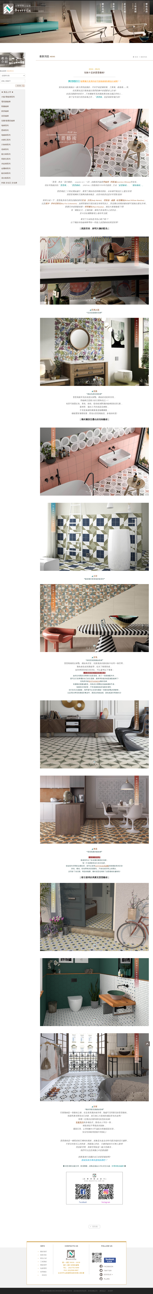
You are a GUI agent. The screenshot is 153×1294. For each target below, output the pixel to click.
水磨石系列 (12, 140)
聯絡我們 (43, 1265)
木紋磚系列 (12, 163)
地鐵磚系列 (12, 135)
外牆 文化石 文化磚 (9, 183)
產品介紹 (43, 1258)
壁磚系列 (12, 130)
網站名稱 (17, 9)
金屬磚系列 (12, 168)
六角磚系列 (12, 144)
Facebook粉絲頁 (110, 1260)
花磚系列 (12, 149)
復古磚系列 (12, 154)
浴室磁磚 (5, 116)
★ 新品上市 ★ (7, 92)
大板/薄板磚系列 (8, 97)
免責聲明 (43, 1268)
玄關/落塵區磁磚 (8, 121)
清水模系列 (12, 178)
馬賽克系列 (12, 159)
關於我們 (43, 1251)
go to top (150, 1032)
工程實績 (43, 1261)
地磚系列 (12, 125)
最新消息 (43, 1255)
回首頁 (44, 1275)
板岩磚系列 (12, 173)
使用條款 (43, 1272)
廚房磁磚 (5, 111)
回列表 (94, 1226)
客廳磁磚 (5, 106)
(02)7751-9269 (73, 1268)
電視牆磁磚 (6, 102)
